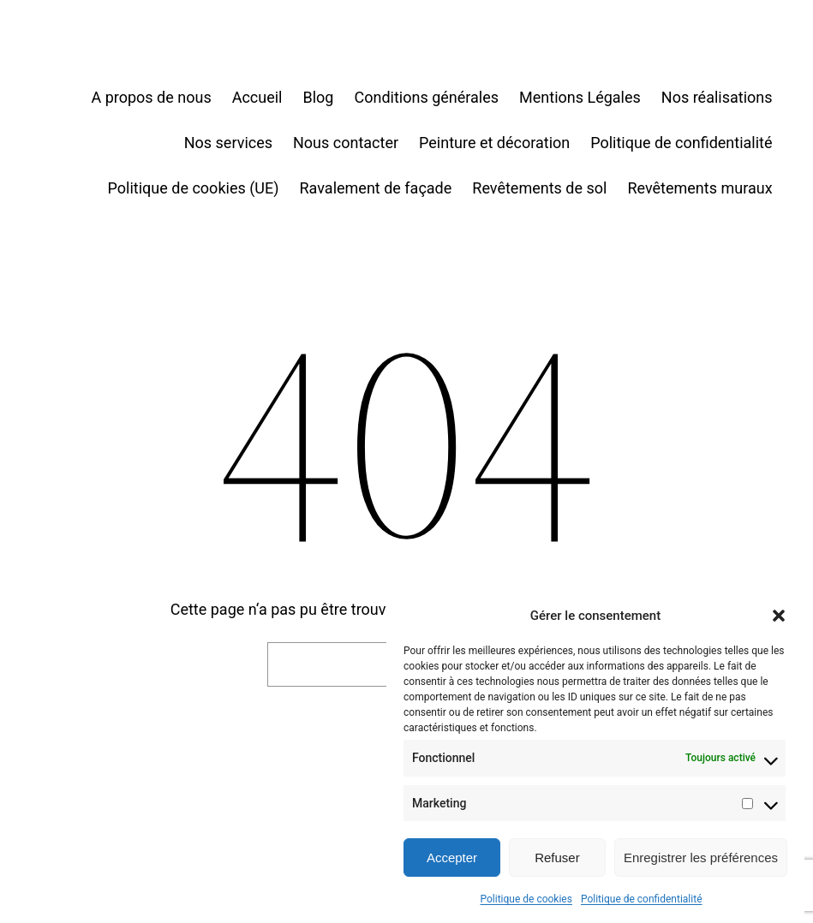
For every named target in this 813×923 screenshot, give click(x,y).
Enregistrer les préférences (701, 857)
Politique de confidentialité (641, 899)
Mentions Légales (580, 97)
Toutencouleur (88, 52)
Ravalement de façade (376, 188)
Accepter (452, 857)
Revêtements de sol (539, 188)
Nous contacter (345, 143)
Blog (318, 97)
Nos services (228, 143)
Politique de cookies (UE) (193, 188)
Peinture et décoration (494, 143)
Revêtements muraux (699, 188)
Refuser (557, 857)
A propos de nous (151, 97)
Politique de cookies (526, 899)
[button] (778, 615)
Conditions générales (426, 97)
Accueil (257, 97)
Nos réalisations (717, 97)
